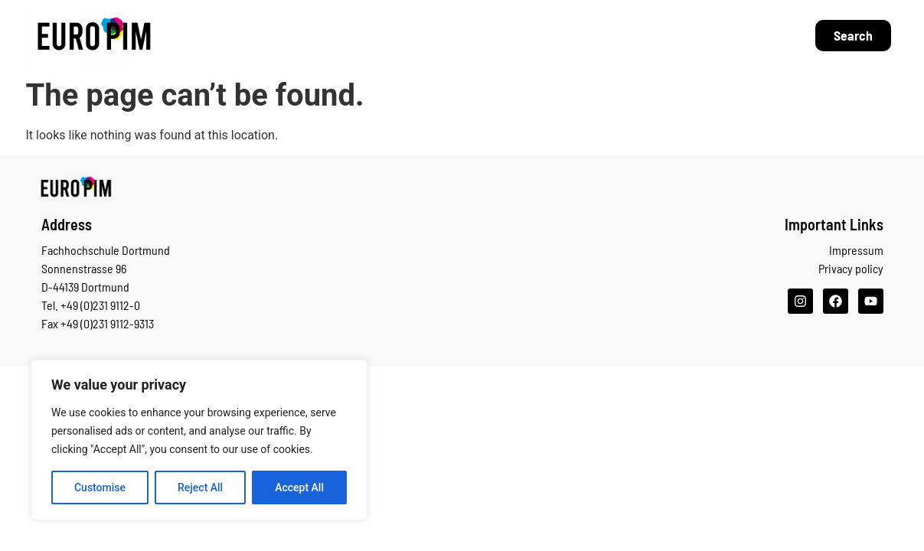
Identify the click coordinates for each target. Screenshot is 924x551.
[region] (199, 440)
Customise (100, 487)
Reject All (200, 487)
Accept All (299, 487)
